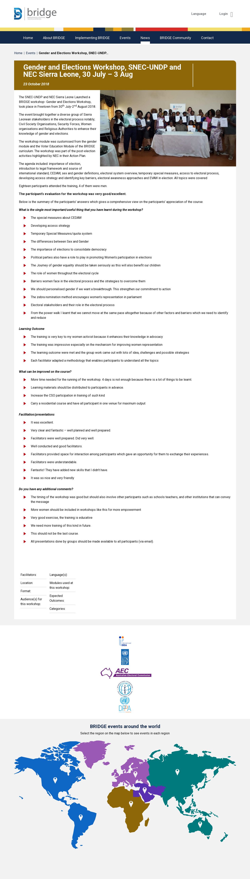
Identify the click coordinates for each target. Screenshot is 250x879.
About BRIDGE (54, 38)
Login (226, 14)
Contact (207, 38)
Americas (85, 859)
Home (28, 38)
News (145, 38)
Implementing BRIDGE (92, 38)
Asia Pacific (121, 859)
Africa (56, 859)
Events (125, 38)
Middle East (187, 859)
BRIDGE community (175, 38)
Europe (154, 859)
